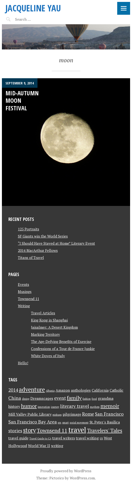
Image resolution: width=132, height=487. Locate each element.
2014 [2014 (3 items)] (13, 390)
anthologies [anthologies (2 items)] (81, 390)
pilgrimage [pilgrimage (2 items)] (72, 414)
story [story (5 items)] (29, 430)
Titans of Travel (31, 257)
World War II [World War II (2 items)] (39, 445)
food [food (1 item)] (94, 398)
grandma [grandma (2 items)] (105, 398)
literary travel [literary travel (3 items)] (74, 406)
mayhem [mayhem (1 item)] (95, 407)
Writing (24, 305)
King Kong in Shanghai (49, 320)
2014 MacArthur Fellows (38, 250)
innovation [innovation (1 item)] (44, 407)
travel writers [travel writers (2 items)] (63, 438)
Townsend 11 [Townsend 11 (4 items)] (52, 430)
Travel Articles (43, 313)
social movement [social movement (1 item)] (79, 422)
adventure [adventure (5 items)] (32, 389)
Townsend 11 (28, 298)
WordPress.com (82, 478)
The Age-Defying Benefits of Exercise (61, 341)
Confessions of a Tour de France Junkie (63, 348)
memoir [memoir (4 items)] (109, 405)
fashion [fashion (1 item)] (87, 398)
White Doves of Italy (48, 355)
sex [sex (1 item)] (59, 422)
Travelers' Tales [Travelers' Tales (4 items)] (104, 430)
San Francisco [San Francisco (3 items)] (109, 414)
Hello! (23, 362)
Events (23, 284)
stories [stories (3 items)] (15, 431)
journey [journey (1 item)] (55, 407)
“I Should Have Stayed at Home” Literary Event (56, 243)
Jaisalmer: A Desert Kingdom (54, 327)
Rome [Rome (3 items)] (88, 414)
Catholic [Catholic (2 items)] (116, 390)
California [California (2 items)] (100, 390)
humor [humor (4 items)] (29, 405)
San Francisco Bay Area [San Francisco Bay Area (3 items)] (32, 422)
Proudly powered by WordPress (65, 470)
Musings (25, 291)
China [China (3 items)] (14, 398)
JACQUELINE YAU (33, 8)
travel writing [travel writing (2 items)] (87, 438)
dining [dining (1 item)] (25, 398)
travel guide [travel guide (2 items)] (18, 438)
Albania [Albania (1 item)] (50, 390)
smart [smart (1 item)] (65, 422)
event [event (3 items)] (60, 398)
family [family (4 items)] (74, 397)
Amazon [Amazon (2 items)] (63, 390)
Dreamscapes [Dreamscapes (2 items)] (41, 398)
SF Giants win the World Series (43, 236)
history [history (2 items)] (14, 406)
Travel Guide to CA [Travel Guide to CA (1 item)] (40, 438)
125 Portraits (28, 229)
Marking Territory (45, 334)
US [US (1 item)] (101, 438)
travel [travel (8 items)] (77, 429)
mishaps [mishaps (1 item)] (57, 414)
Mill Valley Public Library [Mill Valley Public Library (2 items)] (30, 414)
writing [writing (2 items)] (57, 445)
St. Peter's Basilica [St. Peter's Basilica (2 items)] (105, 422)
